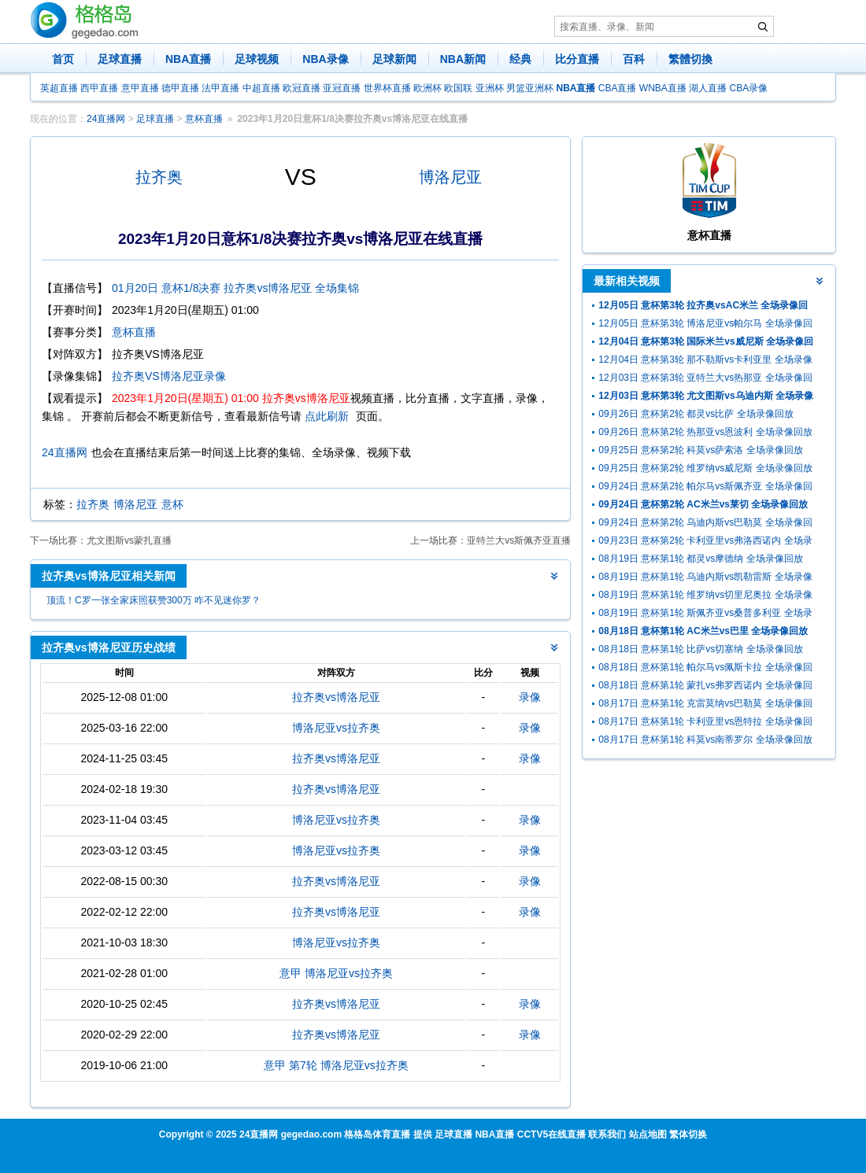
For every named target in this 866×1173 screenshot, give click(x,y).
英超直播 (59, 88)
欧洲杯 (427, 88)
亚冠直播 (342, 88)
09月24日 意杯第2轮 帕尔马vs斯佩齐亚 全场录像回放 (705, 488)
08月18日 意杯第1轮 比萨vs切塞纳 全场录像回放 (700, 649)
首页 (63, 59)
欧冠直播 (301, 88)
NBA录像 (325, 59)
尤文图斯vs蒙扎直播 (129, 540)
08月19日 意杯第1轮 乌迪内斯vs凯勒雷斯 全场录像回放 (705, 578)
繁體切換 (690, 59)
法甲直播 (220, 88)
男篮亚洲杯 (529, 88)
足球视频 (257, 59)
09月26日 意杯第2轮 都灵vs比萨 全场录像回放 (695, 413)
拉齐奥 (159, 177)
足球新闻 (394, 59)
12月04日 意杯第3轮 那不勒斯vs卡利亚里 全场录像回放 (705, 361)
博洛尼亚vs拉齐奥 (336, 727)
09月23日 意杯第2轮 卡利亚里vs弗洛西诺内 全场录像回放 (705, 542)
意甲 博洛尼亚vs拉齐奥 (336, 973)
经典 (520, 59)
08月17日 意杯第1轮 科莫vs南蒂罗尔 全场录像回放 (705, 739)
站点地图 (648, 1134)
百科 (634, 59)
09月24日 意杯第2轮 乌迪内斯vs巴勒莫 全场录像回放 (705, 524)
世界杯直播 (387, 88)
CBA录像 (749, 88)
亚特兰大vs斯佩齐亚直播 (519, 540)
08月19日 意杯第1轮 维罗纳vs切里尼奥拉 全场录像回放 (705, 596)
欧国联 (458, 88)
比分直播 (577, 59)
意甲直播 (140, 88)
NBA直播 (188, 59)
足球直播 (120, 59)
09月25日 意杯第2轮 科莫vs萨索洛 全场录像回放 (700, 450)
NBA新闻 (463, 59)
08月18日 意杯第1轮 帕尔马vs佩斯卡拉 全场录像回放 (705, 669)
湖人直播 (708, 88)
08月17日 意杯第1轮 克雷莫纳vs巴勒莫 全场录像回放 (705, 705)
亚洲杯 (490, 88)
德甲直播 (180, 88)
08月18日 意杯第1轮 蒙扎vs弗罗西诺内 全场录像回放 (705, 687)
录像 (530, 697)
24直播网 (106, 118)
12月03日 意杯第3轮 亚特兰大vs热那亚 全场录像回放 (705, 379)
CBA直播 (617, 88)
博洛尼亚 (450, 177)
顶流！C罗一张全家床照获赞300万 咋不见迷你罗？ (153, 600)
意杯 (172, 504)
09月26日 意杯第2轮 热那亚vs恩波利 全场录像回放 (705, 431)
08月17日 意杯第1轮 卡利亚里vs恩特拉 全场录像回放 (705, 723)
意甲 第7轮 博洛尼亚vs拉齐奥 (336, 1065)
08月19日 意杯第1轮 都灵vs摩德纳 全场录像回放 (700, 558)
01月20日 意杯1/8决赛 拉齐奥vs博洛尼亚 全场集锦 (235, 288)
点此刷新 (327, 416)
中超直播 (261, 88)
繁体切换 (688, 1134)
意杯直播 (204, 118)
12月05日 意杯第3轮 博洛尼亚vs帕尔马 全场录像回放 (705, 325)
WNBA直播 (663, 88)
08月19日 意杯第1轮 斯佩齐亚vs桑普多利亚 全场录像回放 (705, 614)
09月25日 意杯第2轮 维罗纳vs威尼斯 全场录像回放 (705, 468)
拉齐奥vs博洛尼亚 (336, 697)
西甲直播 (99, 88)
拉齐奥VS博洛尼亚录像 (169, 376)
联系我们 (607, 1134)
